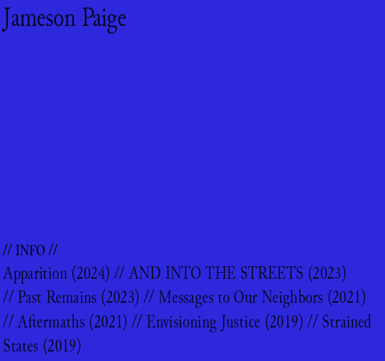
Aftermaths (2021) (72, 321)
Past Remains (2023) (78, 297)
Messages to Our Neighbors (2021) (262, 297)
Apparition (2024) (56, 273)
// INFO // (30, 250)
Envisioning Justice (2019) (224, 321)
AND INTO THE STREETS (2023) (237, 273)
